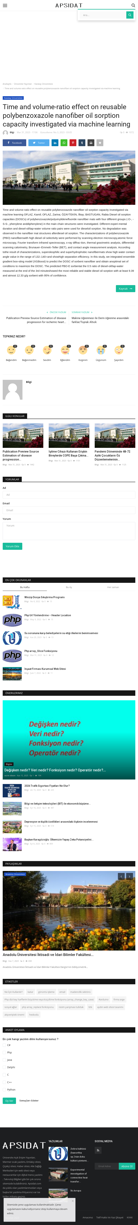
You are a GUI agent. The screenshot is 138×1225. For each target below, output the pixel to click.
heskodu (34, 1014)
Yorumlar (12, 479)
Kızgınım (83, 360)
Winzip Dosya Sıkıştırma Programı (44, 597)
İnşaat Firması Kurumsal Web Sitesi (45, 668)
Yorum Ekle (12, 546)
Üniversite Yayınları (23, 83)
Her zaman (113, 587)
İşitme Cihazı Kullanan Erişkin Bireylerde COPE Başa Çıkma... (68, 453)
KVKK (130, 1217)
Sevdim (47, 360)
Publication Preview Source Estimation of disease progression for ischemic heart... (36, 320)
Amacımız (88, 1217)
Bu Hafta (24, 587)
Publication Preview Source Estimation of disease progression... (21, 455)
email (62, 991)
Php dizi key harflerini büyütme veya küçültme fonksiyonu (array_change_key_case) (49, 999)
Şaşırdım (118, 360)
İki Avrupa (75, 1190)
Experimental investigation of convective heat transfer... (79, 1175)
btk (90, 1007)
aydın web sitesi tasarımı (110, 1007)
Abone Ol (127, 1166)
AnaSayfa (7, 83)
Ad (4, 488)
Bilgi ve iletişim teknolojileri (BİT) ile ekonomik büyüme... (57, 803)
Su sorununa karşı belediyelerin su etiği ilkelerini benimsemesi (61, 633)
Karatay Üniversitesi (43, 83)
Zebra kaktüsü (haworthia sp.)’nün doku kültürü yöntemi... (79, 1154)
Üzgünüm (101, 360)
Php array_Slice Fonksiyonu (40, 651)
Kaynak (125, 288)
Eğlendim (65, 360)
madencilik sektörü (80, 991)
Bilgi (8, 133)
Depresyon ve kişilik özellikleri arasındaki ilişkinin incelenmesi (61, 821)
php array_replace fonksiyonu (38, 1007)
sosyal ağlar (10, 1007)
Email (6, 503)
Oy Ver (9, 1100)
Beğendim (11, 360)
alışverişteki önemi (14, 1014)
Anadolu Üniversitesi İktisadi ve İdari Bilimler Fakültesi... (48, 955)
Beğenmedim (29, 360)
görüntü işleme (46, 991)
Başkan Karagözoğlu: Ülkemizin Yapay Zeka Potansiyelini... (59, 839)
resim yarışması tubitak (71, 1007)
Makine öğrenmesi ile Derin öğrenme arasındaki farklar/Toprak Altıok (100, 320)
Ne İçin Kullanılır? (13, 991)
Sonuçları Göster (29, 1100)
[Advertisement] (69, 31)
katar (30, 991)
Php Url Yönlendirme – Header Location (47, 615)
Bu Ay (69, 587)
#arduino (104, 999)
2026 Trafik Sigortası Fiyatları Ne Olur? (47, 785)
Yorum (7, 519)
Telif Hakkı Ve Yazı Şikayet (109, 1217)
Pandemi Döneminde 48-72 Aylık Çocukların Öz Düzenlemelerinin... (112, 455)
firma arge (119, 999)
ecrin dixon (9, 775)
